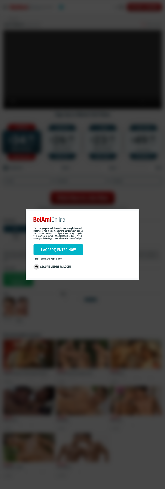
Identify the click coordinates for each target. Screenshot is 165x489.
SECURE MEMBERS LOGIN (55, 267)
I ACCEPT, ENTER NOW (58, 250)
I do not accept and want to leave (48, 258)
